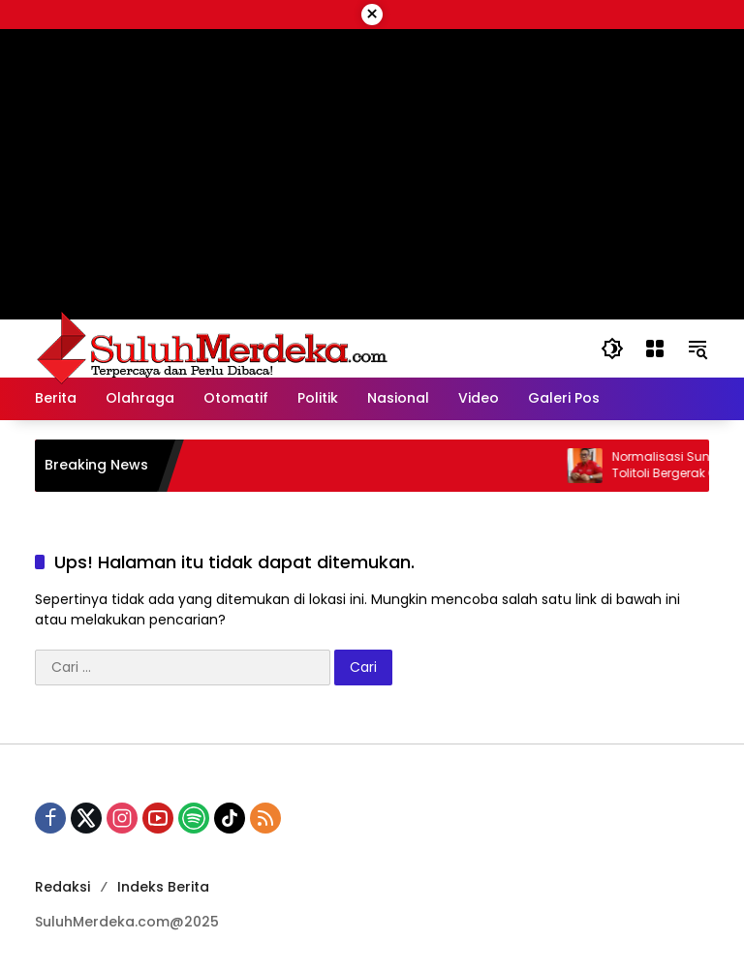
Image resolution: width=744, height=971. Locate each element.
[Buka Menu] (654, 348)
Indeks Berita (163, 886)
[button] (612, 348)
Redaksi (62, 886)
